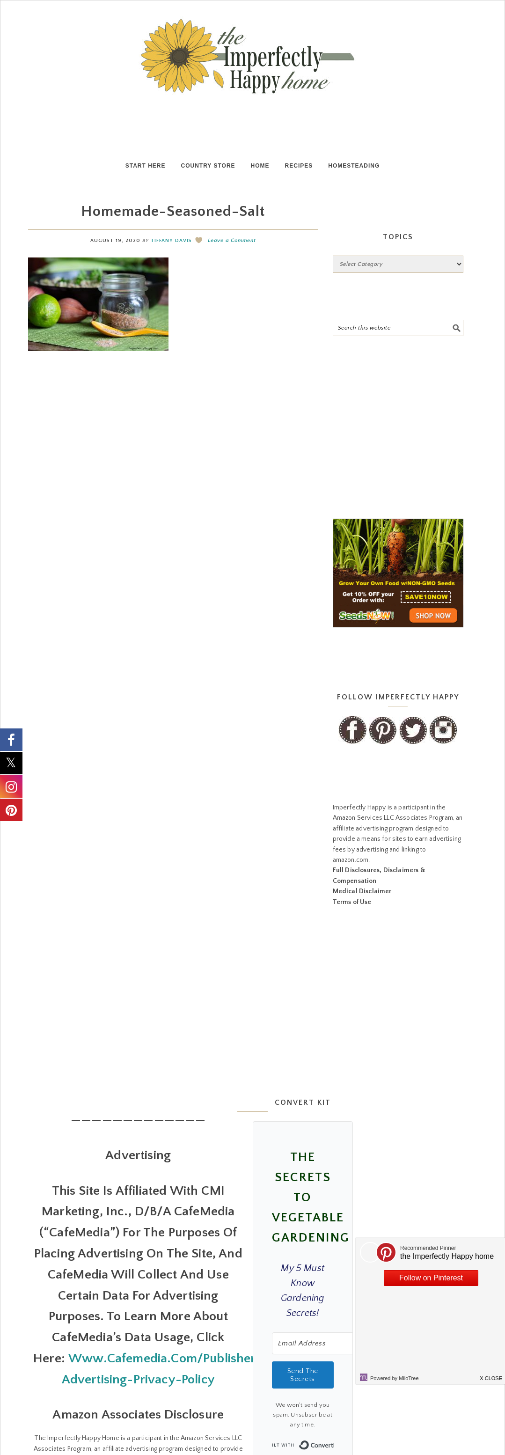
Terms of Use (352, 902)
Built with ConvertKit (333, 1442)
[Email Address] (323, 1343)
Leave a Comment (232, 240)
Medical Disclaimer (362, 891)
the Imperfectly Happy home (252, 56)
